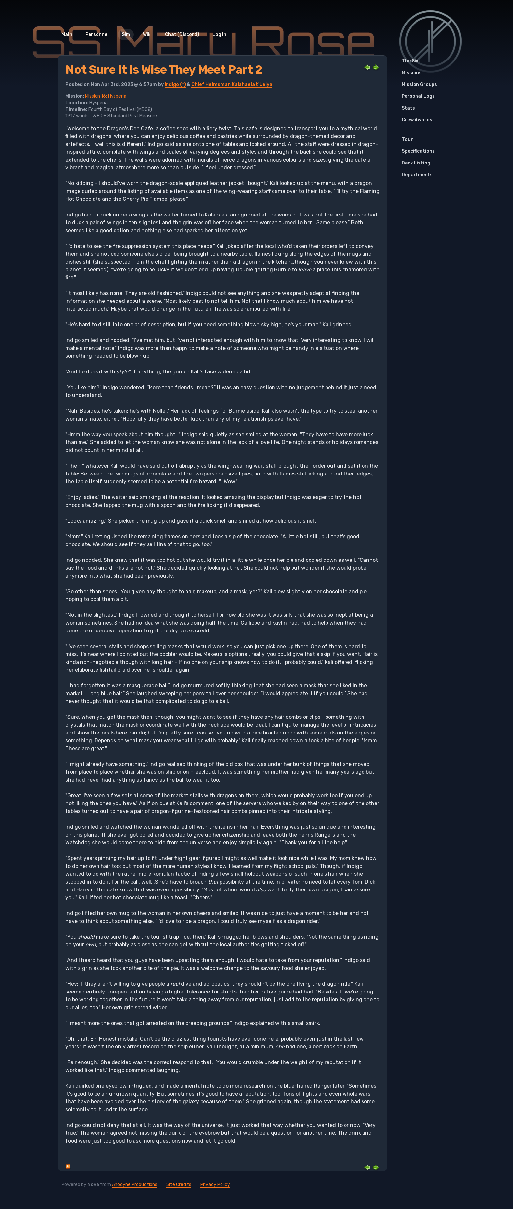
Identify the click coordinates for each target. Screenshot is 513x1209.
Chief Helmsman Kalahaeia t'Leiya (231, 84)
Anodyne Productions (134, 1184)
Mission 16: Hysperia (105, 96)
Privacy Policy (215, 1184)
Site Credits (178, 1184)
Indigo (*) (175, 84)
